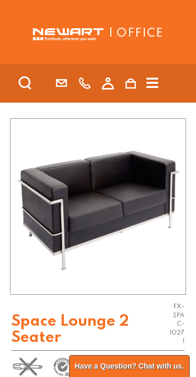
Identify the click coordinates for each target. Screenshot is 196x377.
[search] (38, 83)
